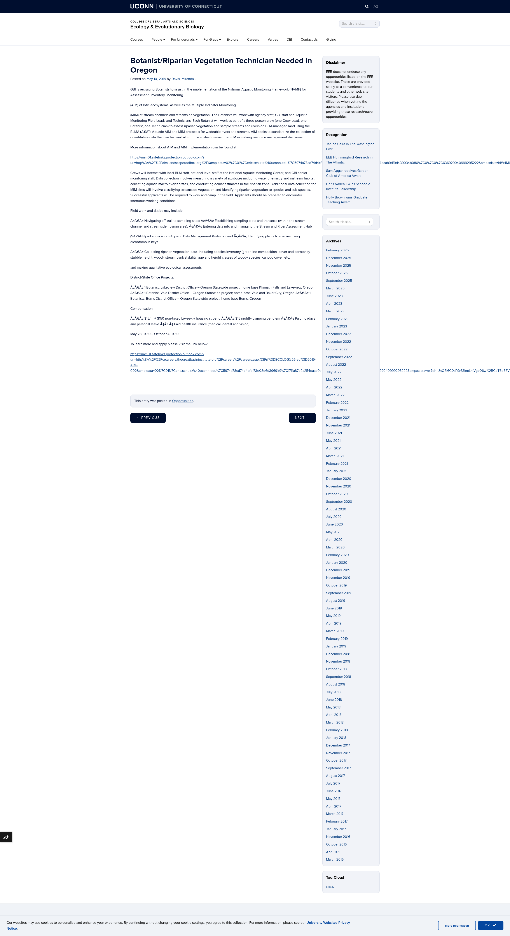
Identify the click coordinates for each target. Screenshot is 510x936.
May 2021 (333, 440)
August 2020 (336, 509)
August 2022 (336, 364)
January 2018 (336, 738)
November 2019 (338, 578)
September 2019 (338, 593)
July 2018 (333, 692)
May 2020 (334, 532)
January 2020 (336, 562)
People (157, 39)
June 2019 (334, 608)
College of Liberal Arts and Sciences (162, 21)
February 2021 (337, 463)
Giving (331, 39)
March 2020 (335, 547)
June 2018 (334, 700)
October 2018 (336, 669)
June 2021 (334, 433)
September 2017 (338, 768)
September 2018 (338, 677)
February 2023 (337, 319)
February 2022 (337, 402)
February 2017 (337, 821)
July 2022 (333, 372)
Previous (148, 418)
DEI (289, 39)
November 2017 (338, 753)
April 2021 (333, 448)
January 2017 (336, 829)
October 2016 (336, 844)
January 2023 (336, 326)
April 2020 (334, 540)
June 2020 (334, 524)
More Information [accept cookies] (457, 925)
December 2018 (338, 654)
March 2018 (335, 722)
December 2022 (338, 334)
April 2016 (333, 852)
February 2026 (337, 250)
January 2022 (336, 410)
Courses (136, 39)
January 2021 (336, 471)
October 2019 (336, 585)
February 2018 (337, 730)
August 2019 (335, 600)
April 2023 (334, 303)
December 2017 (338, 745)
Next (302, 418)
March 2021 (335, 456)
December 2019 (338, 570)
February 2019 (337, 639)
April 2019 (333, 623)
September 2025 (339, 280)
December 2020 (338, 479)
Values (273, 39)
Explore (232, 39)
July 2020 (334, 517)
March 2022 (335, 395)
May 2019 (333, 616)
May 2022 (333, 380)
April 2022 (334, 387)
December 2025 (338, 258)
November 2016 (338, 837)
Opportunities (182, 401)
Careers (253, 39)
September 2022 (339, 357)
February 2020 (337, 555)
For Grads (210, 39)
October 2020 (337, 494)
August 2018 (335, 684)
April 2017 (333, 806)
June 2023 (334, 296)
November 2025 (338, 265)
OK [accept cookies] (491, 925)
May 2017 (333, 799)
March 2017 (334, 814)
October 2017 (336, 760)
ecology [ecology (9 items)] (330, 887)
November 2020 (338, 486)
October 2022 (337, 349)
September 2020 (339, 501)
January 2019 (336, 646)
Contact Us (309, 39)
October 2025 (337, 273)
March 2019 (335, 631)
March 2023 (335, 311)
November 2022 (338, 341)
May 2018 (333, 707)
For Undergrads (183, 39)
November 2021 (338, 425)
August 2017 (335, 776)
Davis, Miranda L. (184, 79)
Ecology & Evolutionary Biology (167, 27)
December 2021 (338, 418)
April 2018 (333, 715)
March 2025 (335, 288)
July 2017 (333, 783)
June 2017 (334, 791)
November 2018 (338, 661)
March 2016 (335, 859)
